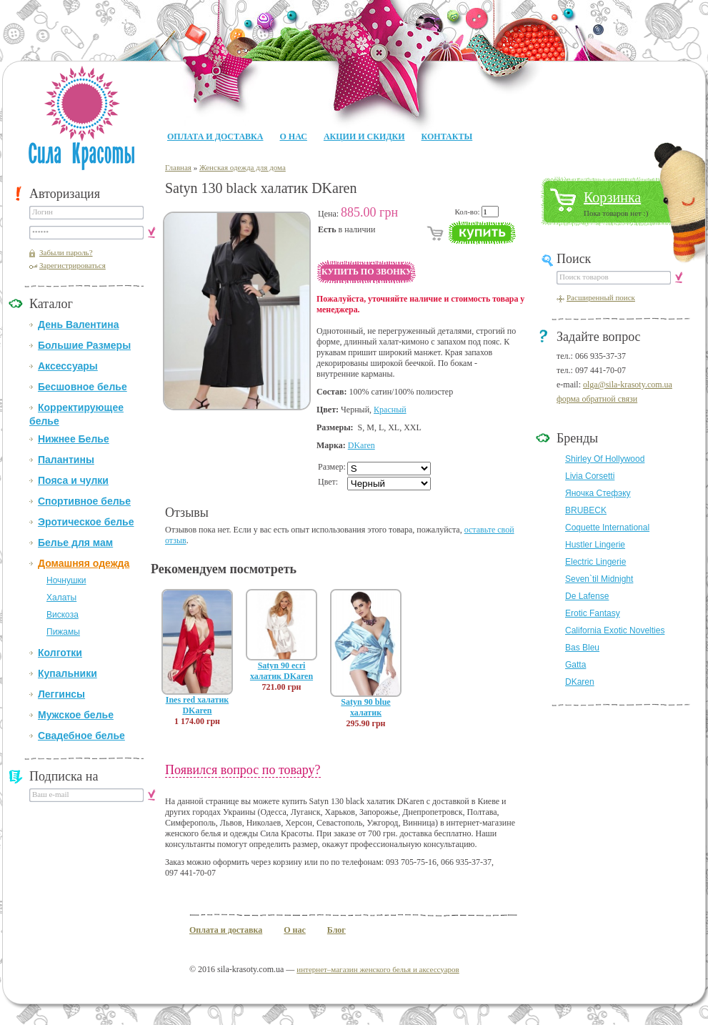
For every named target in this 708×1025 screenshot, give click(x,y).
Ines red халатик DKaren (197, 705)
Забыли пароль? (66, 252)
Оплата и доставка (215, 137)
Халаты (61, 598)
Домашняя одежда (83, 563)
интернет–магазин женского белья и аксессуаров (377, 969)
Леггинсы (61, 694)
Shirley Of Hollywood (604, 459)
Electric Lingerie (595, 562)
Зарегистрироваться (72, 265)
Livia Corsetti (589, 476)
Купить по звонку (366, 272)
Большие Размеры (84, 345)
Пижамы (63, 632)
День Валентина (78, 324)
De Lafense (587, 596)
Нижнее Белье (73, 439)
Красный (390, 410)
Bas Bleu (582, 648)
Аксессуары (68, 366)
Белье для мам (75, 542)
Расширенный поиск (601, 297)
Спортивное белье (84, 501)
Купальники (67, 673)
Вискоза (62, 615)
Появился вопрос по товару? (243, 770)
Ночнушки (66, 580)
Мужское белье (76, 715)
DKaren (361, 445)
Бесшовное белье (82, 386)
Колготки (60, 652)
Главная (178, 167)
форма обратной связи (597, 399)
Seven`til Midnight (599, 579)
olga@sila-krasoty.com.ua (627, 385)
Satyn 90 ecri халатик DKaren (281, 670)
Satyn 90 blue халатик (365, 707)
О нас (292, 137)
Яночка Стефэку (598, 493)
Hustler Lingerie (595, 545)
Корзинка (612, 197)
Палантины (66, 459)
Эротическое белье (86, 522)
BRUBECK (586, 510)
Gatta (575, 665)
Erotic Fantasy (592, 613)
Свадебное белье (81, 735)
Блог (336, 930)
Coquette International (607, 528)
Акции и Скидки (364, 137)
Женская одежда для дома (242, 167)
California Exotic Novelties (614, 630)
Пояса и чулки (73, 480)
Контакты (447, 137)
